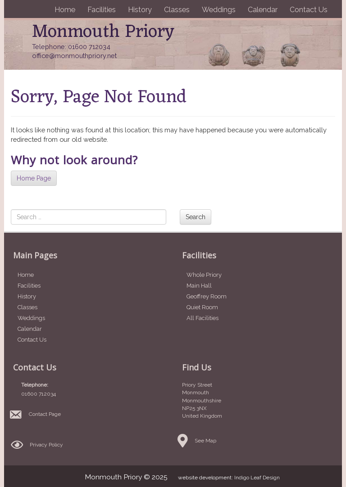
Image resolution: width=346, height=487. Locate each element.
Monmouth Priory (103, 32)
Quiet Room (202, 307)
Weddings (219, 9)
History (140, 9)
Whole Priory (204, 274)
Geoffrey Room (207, 296)
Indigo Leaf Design (257, 477)
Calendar (263, 9)
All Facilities (203, 318)
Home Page (34, 178)
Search (195, 217)
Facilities (101, 9)
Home (65, 9)
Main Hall (199, 285)
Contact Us (309, 9)
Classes (177, 9)
